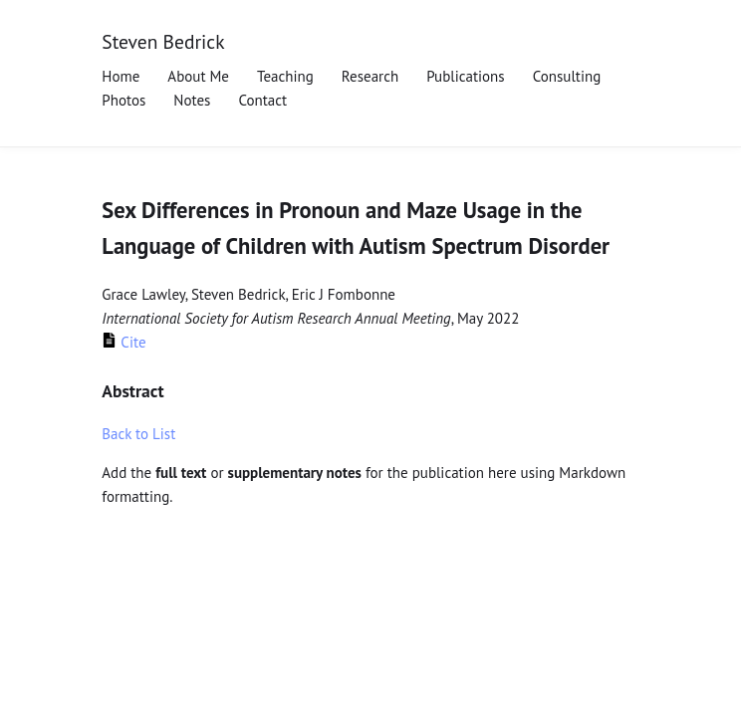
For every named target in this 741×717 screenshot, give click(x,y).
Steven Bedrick (163, 41)
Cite (123, 342)
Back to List (138, 433)
